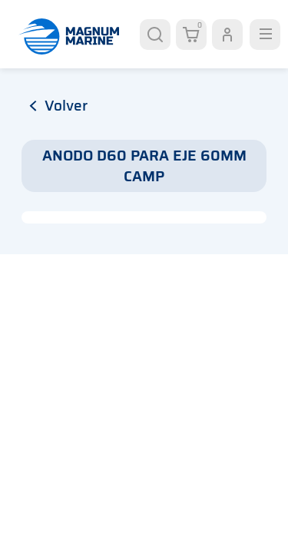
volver (58, 105)
